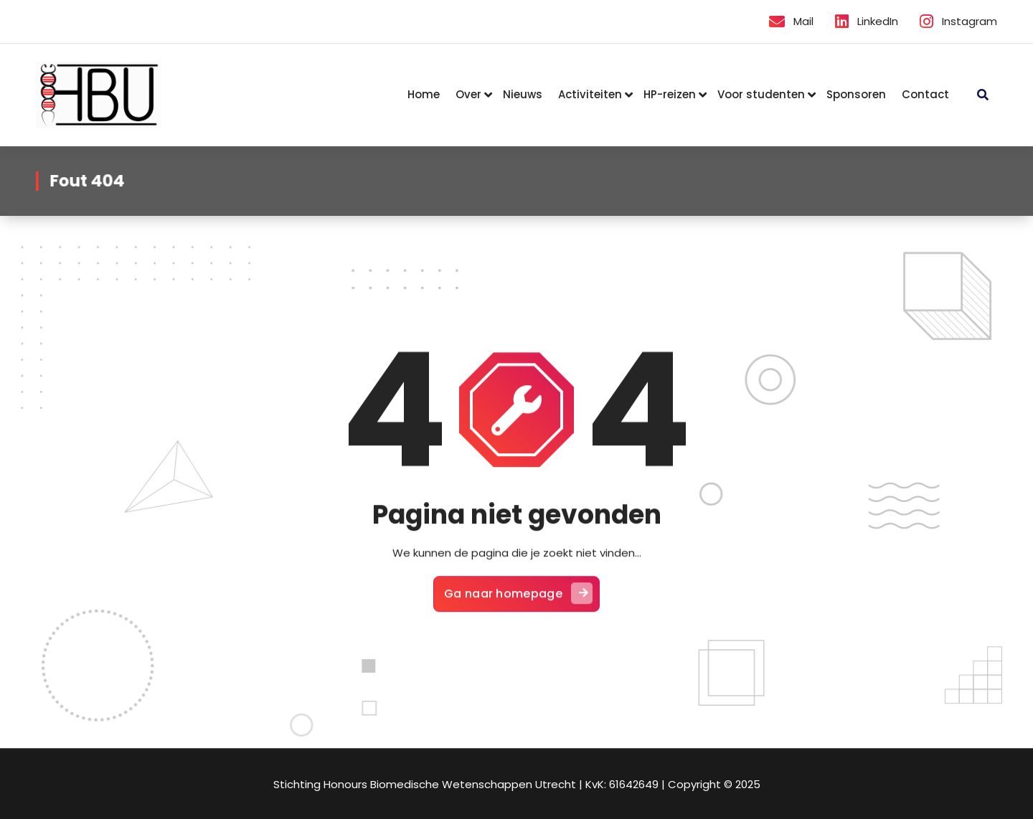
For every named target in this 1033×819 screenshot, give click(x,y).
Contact (925, 94)
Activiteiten (590, 94)
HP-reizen (669, 94)
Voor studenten (761, 94)
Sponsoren (856, 94)
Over (468, 94)
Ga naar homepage (518, 599)
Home (423, 94)
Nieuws (522, 94)
